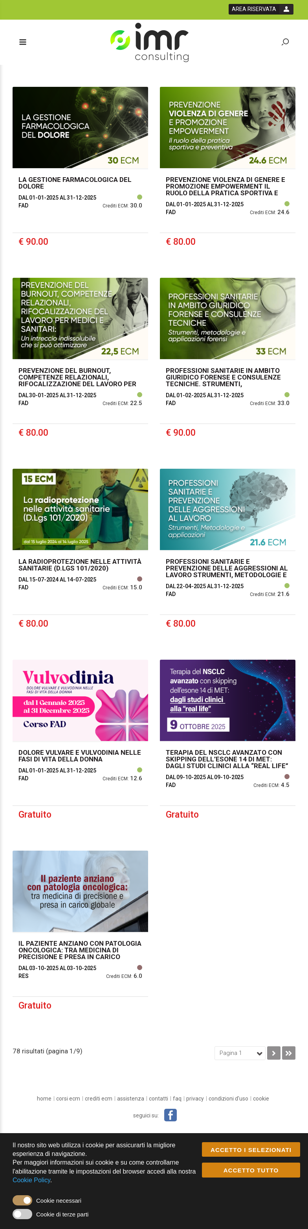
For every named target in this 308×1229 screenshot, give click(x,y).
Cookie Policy (31, 1180)
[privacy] (195, 1098)
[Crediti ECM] (98, 1098)
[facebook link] (170, 1115)
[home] (44, 1098)
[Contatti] (158, 1098)
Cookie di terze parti (62, 1214)
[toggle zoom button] (285, 43)
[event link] (80, 176)
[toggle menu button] (22, 43)
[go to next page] (273, 1053)
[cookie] (261, 1098)
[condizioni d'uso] (228, 1098)
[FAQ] (177, 1098)
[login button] (261, 9)
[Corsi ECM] (68, 1098)
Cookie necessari (58, 1200)
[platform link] (149, 42)
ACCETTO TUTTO (251, 1170)
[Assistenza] (130, 1098)
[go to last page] (288, 1053)
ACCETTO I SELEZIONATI (251, 1149)
